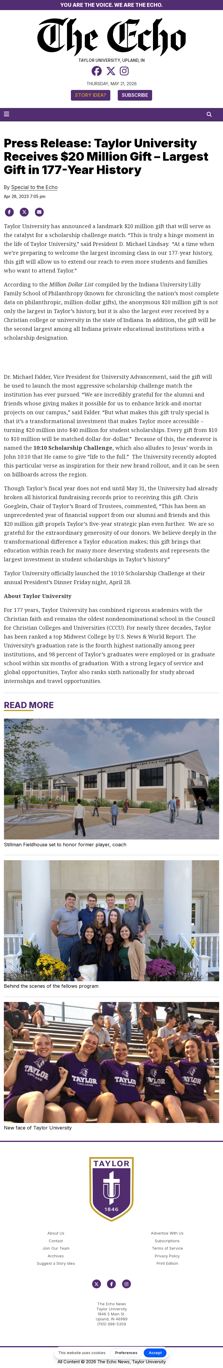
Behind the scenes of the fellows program (51, 986)
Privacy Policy (167, 1256)
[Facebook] (97, 71)
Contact (56, 1241)
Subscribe (135, 95)
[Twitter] (111, 71)
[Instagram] (124, 71)
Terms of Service (167, 1248)
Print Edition (167, 1263)
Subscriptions (167, 1241)
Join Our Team (55, 1248)
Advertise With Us (167, 1233)
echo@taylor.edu (111, 1297)
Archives (56, 1256)
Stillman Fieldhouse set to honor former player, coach (65, 844)
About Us (55, 1233)
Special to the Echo (34, 187)
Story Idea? (90, 95)
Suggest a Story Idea (56, 1263)
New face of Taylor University (38, 1128)
